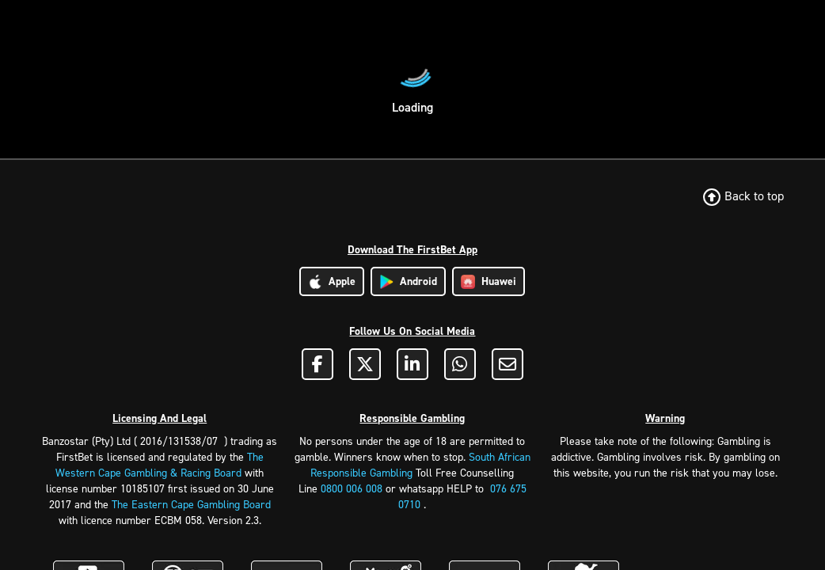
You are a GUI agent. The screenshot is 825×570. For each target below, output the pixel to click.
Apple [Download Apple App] (331, 281)
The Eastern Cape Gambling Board (191, 504)
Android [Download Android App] (408, 281)
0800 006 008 (351, 488)
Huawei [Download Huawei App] (488, 281)
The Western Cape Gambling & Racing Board (159, 465)
